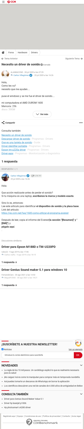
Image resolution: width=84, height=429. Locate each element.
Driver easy (7, 153)
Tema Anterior (11, 58)
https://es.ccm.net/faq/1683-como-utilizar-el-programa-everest (35, 213)
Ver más (44, 114)
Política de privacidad (52, 416)
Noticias (7, 349)
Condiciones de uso (33, 416)
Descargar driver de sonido (16, 138)
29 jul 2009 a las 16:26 (43, 75)
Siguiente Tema (72, 58)
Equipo (20, 416)
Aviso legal (76, 416)
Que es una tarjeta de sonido (17, 142)
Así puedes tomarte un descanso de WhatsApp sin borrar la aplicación (37, 381)
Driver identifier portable (14, 146)
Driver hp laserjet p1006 (15, 403)
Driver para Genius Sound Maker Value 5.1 (24, 399)
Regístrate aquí (9, 416)
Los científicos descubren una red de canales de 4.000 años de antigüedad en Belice (43, 386)
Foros (11, 52)
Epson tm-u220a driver (14, 149)
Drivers (34, 52)
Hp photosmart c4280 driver (17, 407)
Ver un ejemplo (75, 349)
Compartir (10, 123)
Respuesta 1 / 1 (10, 169)
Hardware (22, 52)
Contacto (66, 416)
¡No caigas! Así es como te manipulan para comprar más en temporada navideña (42, 377)
